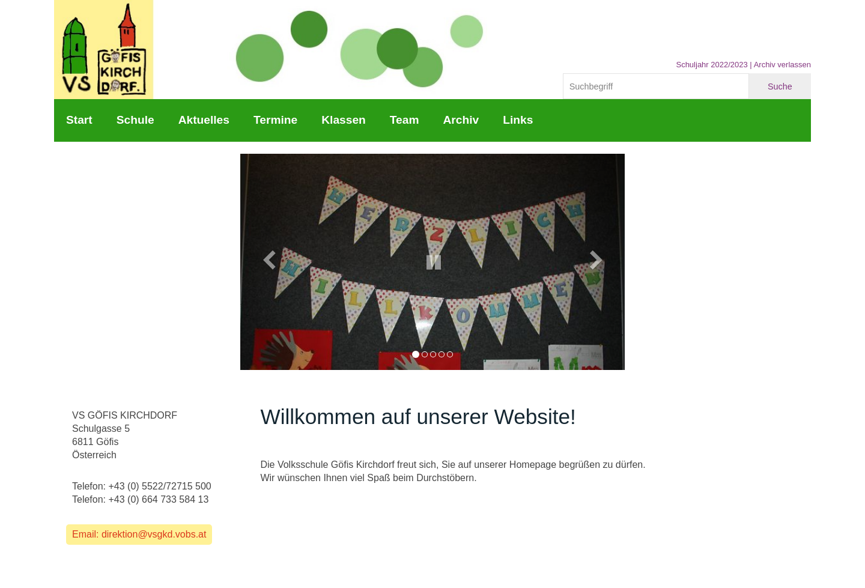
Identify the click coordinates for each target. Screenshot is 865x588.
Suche (780, 86)
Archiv (461, 120)
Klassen (343, 120)
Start (79, 120)
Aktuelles (203, 120)
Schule (135, 120)
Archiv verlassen (782, 64)
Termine (275, 120)
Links (518, 120)
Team (404, 120)
